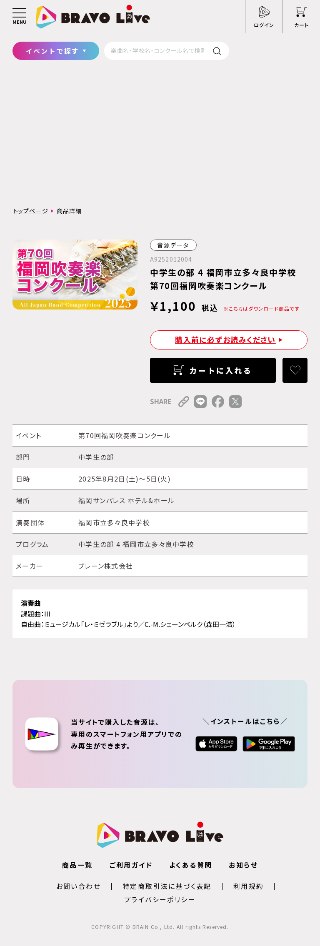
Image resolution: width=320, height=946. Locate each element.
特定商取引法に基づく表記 (167, 886)
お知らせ (243, 865)
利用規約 (248, 886)
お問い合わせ (78, 886)
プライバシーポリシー (160, 899)
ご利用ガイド (131, 865)
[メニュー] (19, 16)
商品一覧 (77, 865)
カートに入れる (220, 370)
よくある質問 (190, 865)
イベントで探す (53, 51)
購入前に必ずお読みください (225, 339)
